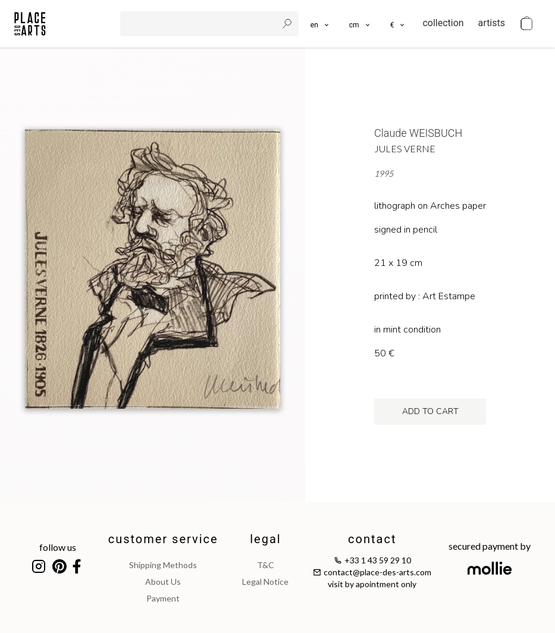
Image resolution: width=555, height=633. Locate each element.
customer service (163, 539)
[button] (360, 24)
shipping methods (163, 565)
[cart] (526, 24)
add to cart (430, 411)
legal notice (265, 581)
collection (442, 23)
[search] (200, 23)
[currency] (398, 24)
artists (491, 23)
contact (372, 539)
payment (163, 598)
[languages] (320, 24)
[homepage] (30, 24)
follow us (57, 547)
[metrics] (360, 24)
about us (163, 581)
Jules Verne (404, 148)
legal (265, 539)
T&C (265, 565)
